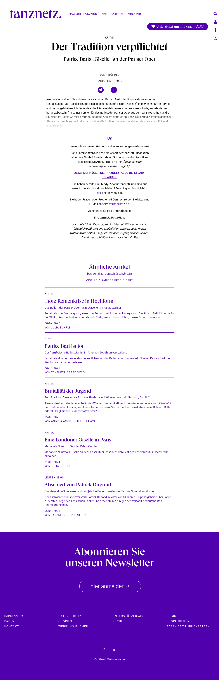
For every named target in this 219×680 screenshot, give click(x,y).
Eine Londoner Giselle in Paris (78, 440)
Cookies (65, 621)
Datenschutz (69, 616)
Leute (49, 477)
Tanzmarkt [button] (117, 13)
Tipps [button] (103, 13)
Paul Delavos (85, 421)
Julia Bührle (109, 75)
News (48, 339)
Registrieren (178, 621)
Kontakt (11, 626)
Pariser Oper (111, 280)
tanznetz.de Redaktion (69, 372)
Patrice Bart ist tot (64, 346)
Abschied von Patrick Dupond (78, 485)
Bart (129, 280)
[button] (101, 90)
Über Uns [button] (135, 13)
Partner (11, 621)
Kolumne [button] (90, 13)
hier (98, 193)
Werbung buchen (73, 626)
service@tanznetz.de (115, 204)
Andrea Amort (62, 421)
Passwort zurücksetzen (188, 626)
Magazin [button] (74, 13)
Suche (118, 621)
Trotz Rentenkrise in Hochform (79, 301)
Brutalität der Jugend (68, 391)
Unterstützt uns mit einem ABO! (177, 26)
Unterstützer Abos (130, 616)
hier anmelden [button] (110, 586)
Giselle (91, 280)
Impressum (13, 616)
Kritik (109, 37)
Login (171, 616)
